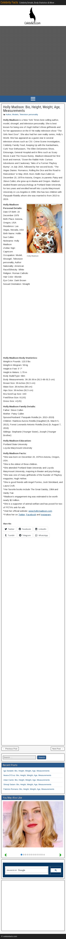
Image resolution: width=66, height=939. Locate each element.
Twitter (21, 514)
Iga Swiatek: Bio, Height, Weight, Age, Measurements (26, 771)
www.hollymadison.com (40, 511)
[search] (26, 870)
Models (15, 114)
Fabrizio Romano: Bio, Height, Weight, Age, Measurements (28, 789)
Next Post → (57, 749)
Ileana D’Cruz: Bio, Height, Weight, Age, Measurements (27, 775)
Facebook (31, 514)
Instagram (46, 514)
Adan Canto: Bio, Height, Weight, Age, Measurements (26, 780)
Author (8, 114)
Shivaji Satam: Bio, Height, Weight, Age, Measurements (27, 784)
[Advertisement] (33, 61)
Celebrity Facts (9, 2)
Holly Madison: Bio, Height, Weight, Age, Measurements (31, 109)
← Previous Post (10, 749)
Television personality (29, 114)
